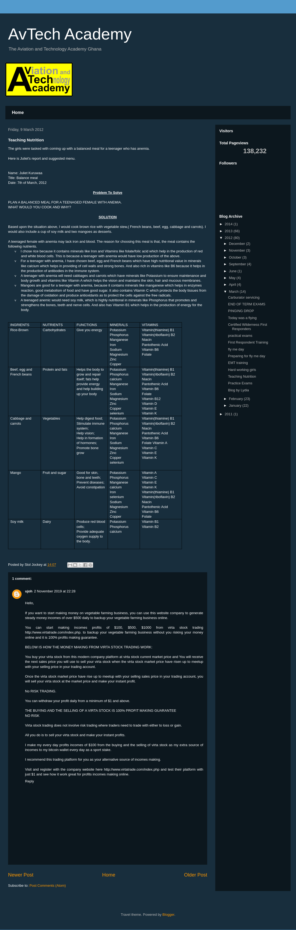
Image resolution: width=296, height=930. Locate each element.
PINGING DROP (241, 311)
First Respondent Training (248, 342)
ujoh (28, 591)
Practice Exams (240, 383)
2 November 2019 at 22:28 (54, 591)
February (236, 399)
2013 (229, 231)
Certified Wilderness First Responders (247, 327)
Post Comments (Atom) (48, 886)
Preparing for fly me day (246, 356)
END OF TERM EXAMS (246, 304)
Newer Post (20, 875)
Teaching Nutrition (242, 376)
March (234, 291)
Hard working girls (242, 370)
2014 (229, 224)
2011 (229, 414)
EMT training (238, 363)
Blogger (168, 915)
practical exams (240, 336)
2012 (229, 238)
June (233, 271)
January (235, 405)
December (237, 244)
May (233, 278)
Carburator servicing (243, 297)
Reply (29, 781)
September (238, 264)
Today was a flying (242, 318)
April (233, 284)
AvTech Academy (70, 34)
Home (18, 112)
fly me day (236, 349)
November (237, 250)
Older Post (195, 875)
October (235, 257)
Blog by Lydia (238, 390)
